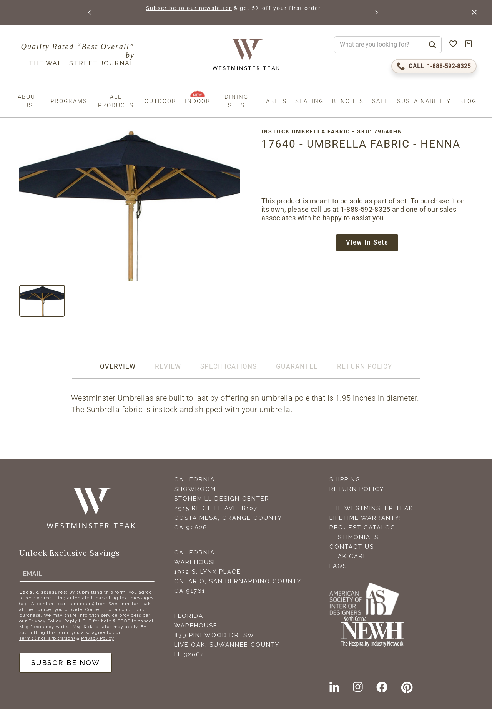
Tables (274, 101)
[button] (90, 12)
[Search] (432, 44)
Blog (468, 101)
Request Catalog (362, 527)
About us (29, 101)
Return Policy (356, 489)
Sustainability (424, 101)
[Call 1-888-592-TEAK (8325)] (434, 66)
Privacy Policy (97, 638)
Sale (380, 101)
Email (32, 573)
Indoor (198, 101)
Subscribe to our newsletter (189, 8)
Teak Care (348, 556)
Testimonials (354, 537)
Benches (348, 101)
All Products (116, 101)
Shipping (345, 479)
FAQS (338, 566)
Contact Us (351, 546)
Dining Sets (236, 101)
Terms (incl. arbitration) (47, 638)
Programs (68, 101)
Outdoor (160, 101)
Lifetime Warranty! (365, 517)
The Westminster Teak (371, 508)
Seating (309, 101)
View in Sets (367, 242)
